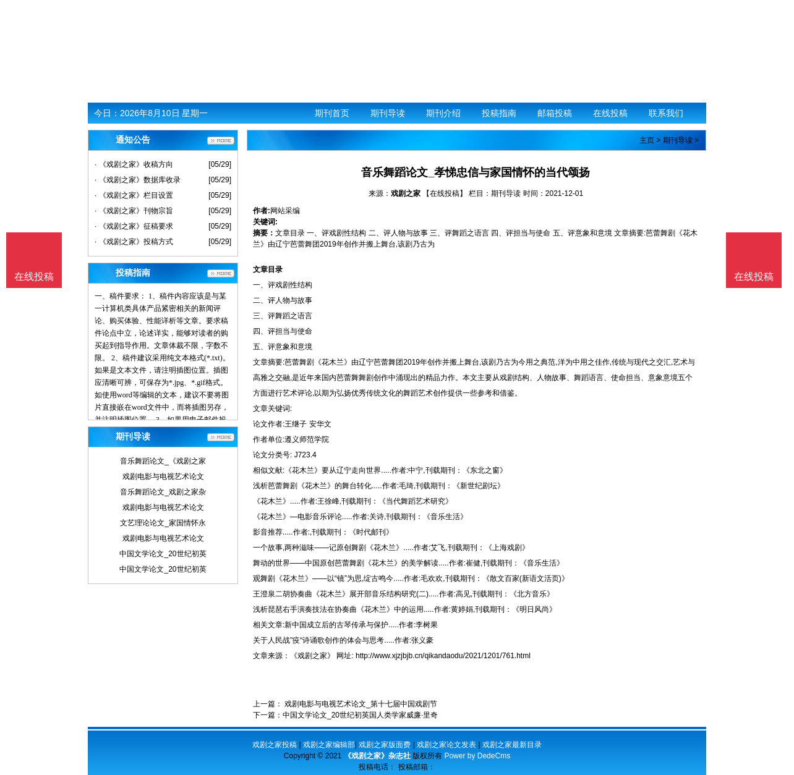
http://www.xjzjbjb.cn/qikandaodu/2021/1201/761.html (443, 655)
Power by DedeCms (477, 756)
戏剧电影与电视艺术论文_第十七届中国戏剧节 (360, 704)
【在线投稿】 (444, 193)
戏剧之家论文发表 (446, 744)
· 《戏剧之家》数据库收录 (138, 180)
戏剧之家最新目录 (512, 744)
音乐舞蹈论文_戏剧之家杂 (163, 492)
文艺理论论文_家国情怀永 (163, 523)
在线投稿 (610, 113)
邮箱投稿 (554, 113)
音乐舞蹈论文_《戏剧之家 (163, 461)
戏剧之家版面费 (385, 744)
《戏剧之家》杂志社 (377, 756)
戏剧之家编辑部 (329, 744)
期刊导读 (387, 113)
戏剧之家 (405, 193)
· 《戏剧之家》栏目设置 (134, 195)
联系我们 (666, 113)
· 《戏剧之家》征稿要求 (134, 226)
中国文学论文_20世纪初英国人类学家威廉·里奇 (360, 715)
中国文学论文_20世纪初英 (162, 553)
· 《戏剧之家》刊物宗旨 (134, 210)
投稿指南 (499, 113)
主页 (646, 140)
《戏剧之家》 (312, 655)
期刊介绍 (443, 113)
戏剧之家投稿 (274, 744)
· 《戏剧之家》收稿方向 (134, 164)
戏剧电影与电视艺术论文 (163, 476)
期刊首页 (332, 113)
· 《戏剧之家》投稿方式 (134, 241)
